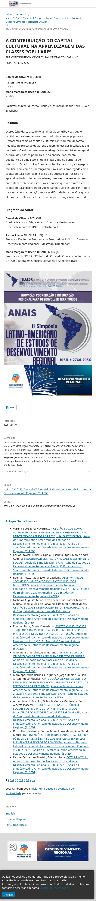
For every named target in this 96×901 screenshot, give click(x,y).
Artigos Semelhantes (21, 521)
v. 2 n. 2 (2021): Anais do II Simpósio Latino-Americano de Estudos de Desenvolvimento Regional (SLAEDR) (44, 19)
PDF (11, 407)
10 (27, 780)
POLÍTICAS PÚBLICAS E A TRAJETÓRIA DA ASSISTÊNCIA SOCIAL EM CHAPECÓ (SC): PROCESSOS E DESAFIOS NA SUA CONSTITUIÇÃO (49, 629)
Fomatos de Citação (17, 471)
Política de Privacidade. (54, 888)
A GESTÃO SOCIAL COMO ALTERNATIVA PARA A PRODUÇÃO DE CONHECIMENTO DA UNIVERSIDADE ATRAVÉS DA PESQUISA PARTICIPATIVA (49, 532)
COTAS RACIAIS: (77, 757)
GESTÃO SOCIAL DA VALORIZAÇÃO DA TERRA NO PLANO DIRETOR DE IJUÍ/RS (49, 654)
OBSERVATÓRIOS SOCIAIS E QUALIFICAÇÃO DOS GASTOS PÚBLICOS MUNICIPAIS (48, 581)
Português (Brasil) (17, 824)
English (10, 813)
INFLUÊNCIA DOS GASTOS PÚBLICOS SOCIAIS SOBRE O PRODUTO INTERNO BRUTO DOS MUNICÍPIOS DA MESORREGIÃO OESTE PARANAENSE (46, 708)
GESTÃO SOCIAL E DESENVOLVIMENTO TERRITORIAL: (46, 607)
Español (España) (16, 819)
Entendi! (8, 894)
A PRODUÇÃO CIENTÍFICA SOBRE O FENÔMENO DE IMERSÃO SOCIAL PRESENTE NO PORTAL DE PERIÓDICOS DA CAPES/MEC (50, 682)
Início (9, 14)
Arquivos (21, 14)
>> (33, 780)
